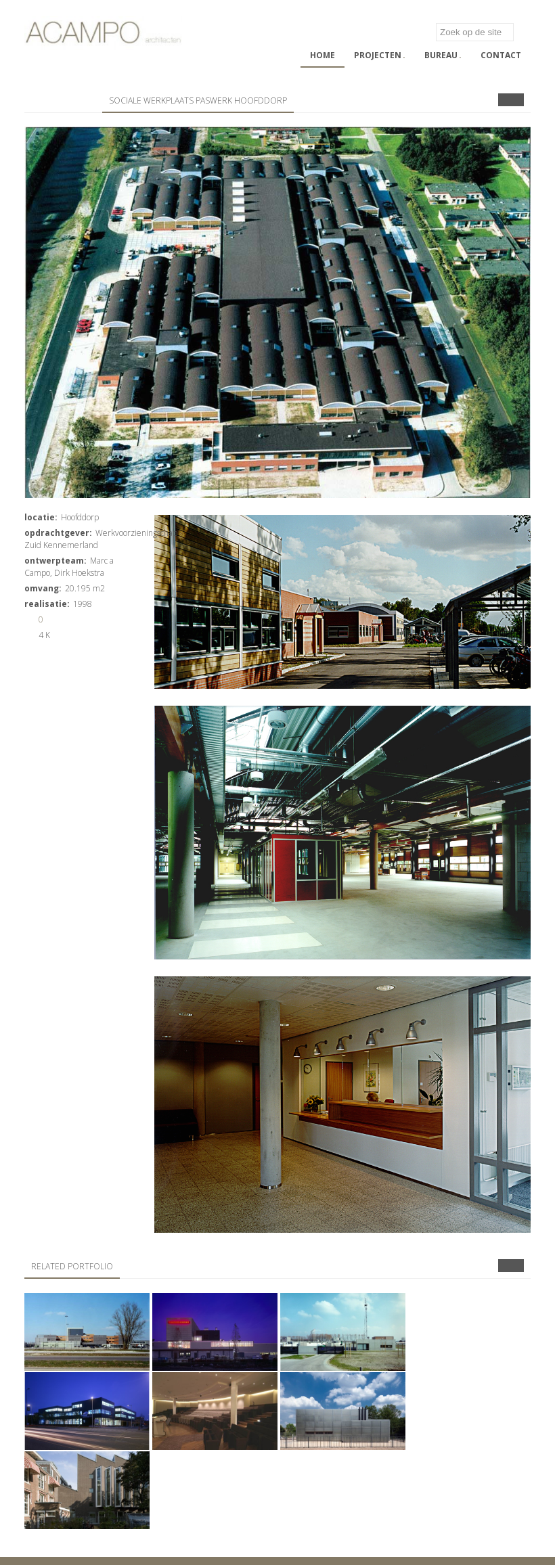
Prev (504, 99)
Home (322, 55)
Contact (501, 55)
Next (517, 99)
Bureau (443, 55)
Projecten (379, 55)
